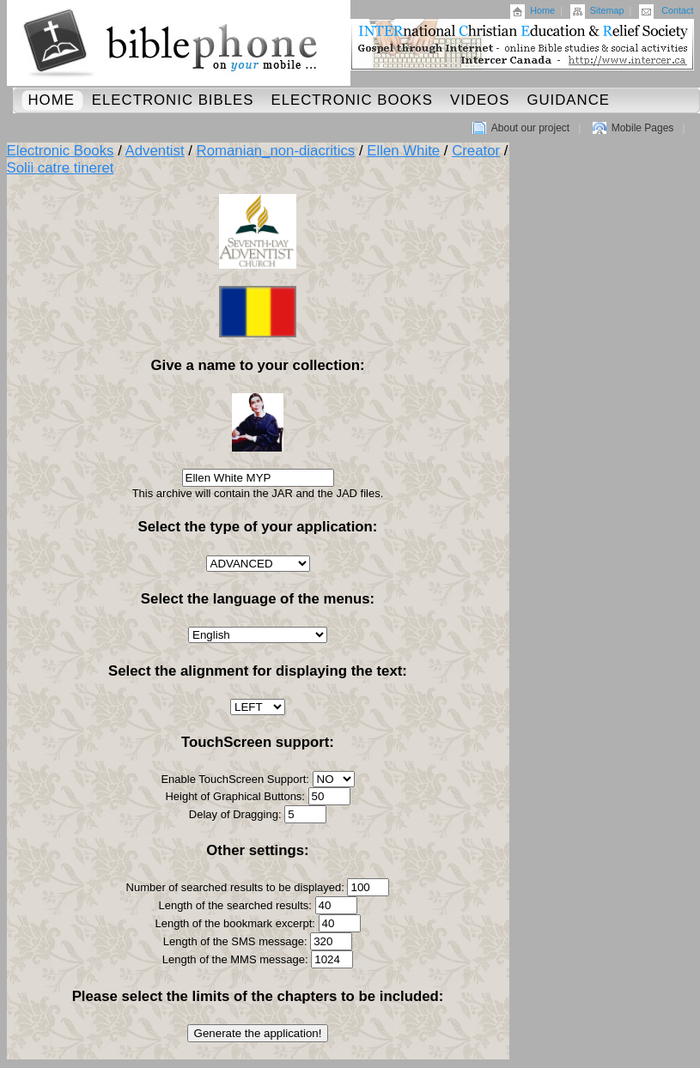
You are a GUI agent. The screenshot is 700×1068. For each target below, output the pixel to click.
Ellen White (403, 151)
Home (542, 10)
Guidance (568, 100)
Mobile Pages (643, 128)
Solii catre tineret (60, 168)
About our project (530, 128)
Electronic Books (352, 100)
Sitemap (607, 10)
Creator (476, 151)
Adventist (155, 151)
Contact (677, 10)
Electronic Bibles (173, 100)
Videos (479, 100)
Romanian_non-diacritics (276, 151)
